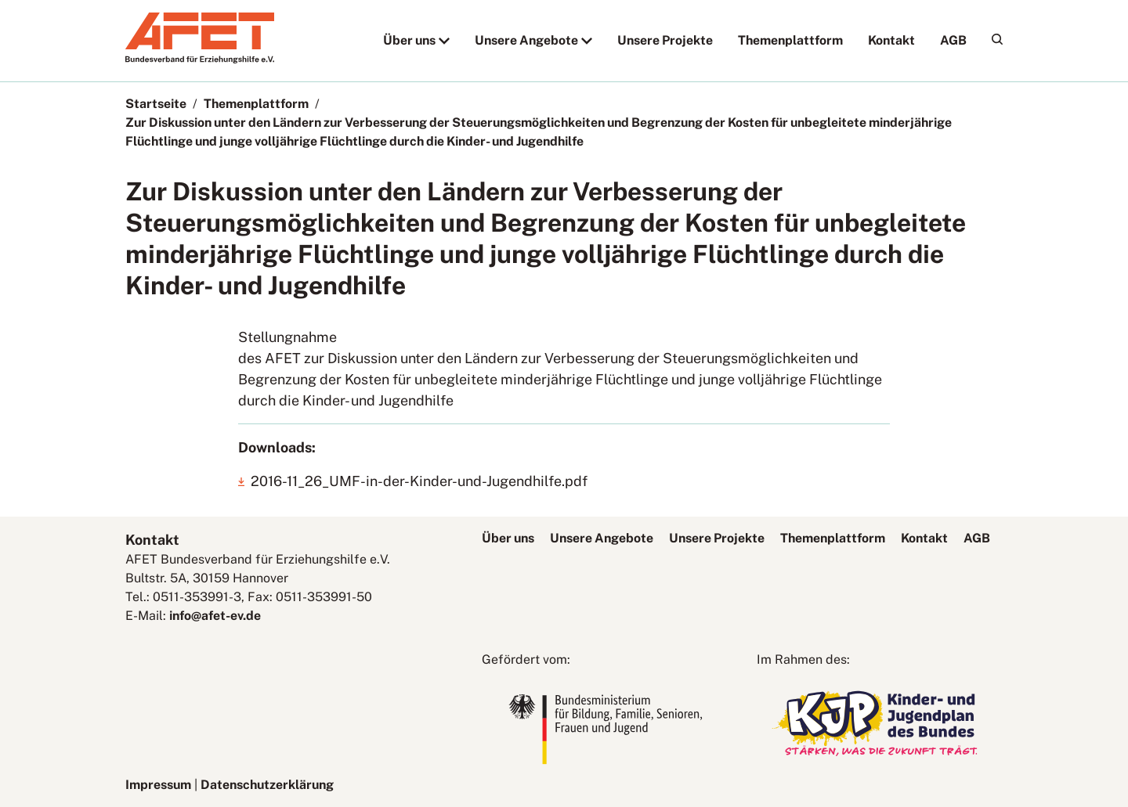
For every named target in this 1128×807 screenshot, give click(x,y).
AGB (953, 40)
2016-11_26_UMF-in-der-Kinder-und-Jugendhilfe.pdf (419, 481)
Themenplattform (790, 40)
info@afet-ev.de (215, 615)
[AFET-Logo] (199, 59)
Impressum (158, 784)
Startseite (155, 103)
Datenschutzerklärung (267, 784)
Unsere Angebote (526, 40)
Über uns (409, 40)
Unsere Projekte (665, 40)
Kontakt (891, 40)
